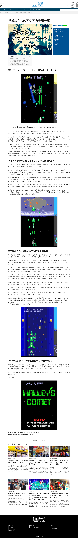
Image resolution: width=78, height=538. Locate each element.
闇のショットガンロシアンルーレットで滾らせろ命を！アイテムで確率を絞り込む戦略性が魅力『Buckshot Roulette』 (39, 496)
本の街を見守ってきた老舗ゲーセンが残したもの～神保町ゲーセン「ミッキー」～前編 (60, 462)
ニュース (2, 9)
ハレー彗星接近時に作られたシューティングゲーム (20, 60)
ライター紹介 (54, 528)
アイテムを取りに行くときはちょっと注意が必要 (19, 61)
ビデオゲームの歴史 (14, 12)
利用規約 (32, 525)
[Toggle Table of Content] (29, 57)
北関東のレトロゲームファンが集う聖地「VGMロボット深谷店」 (18, 461)
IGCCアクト (40, 9)
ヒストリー (9, 9)
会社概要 (72, 2)
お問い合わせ (12, 529)
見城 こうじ (58, 44)
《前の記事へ (35, 440)
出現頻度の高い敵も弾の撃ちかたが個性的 (18, 63)
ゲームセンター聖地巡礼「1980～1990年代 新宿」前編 (17, 494)
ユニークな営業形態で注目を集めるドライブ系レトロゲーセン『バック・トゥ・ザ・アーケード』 (60, 495)
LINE (65, 25)
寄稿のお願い (71, 5)
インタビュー (32, 9)
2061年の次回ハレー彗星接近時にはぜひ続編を (19, 64)
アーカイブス (17, 9)
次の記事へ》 (42, 440)
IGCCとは (11, 525)
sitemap (53, 525)
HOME (1, 12)
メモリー (25, 9)
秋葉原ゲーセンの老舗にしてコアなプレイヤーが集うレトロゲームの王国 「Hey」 (39, 462)
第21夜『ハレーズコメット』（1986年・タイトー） (20, 58)
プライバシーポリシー (35, 527)
